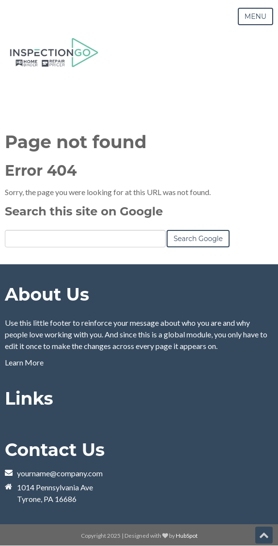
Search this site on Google (84, 211)
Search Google (198, 238)
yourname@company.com (60, 473)
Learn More (24, 362)
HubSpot (187, 535)
